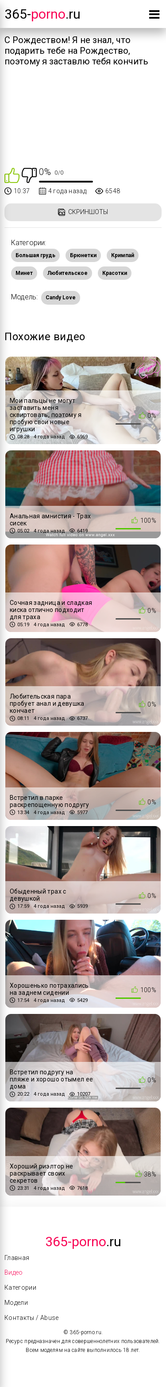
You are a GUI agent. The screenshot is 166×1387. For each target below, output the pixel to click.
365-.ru (42, 14)
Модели (16, 1302)
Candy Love (61, 297)
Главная (16, 1257)
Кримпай (122, 255)
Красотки (114, 273)
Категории (20, 1287)
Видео (13, 1272)
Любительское (67, 273)
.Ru (83, 1241)
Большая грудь (35, 255)
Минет (24, 273)
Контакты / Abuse (31, 1317)
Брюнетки (83, 255)
